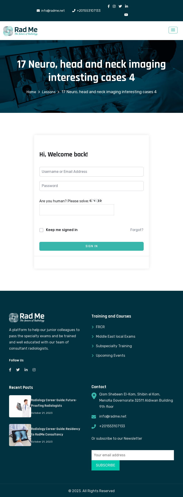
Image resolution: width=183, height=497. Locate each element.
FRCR (100, 327)
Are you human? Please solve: (76, 207)
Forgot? (136, 230)
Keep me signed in (62, 230)
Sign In (92, 246)
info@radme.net (112, 416)
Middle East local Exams (115, 336)
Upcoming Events (110, 355)
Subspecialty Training (114, 346)
